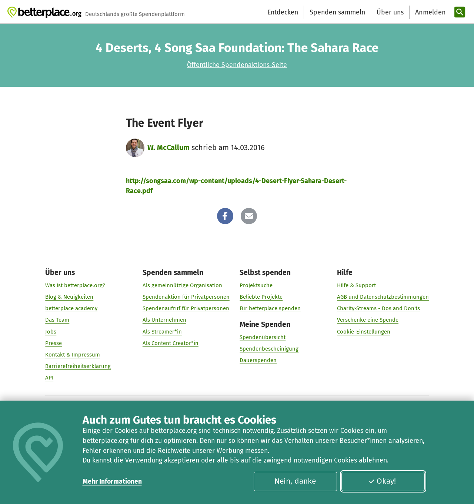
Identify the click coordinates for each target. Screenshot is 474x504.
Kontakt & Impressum (72, 354)
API (49, 378)
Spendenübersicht (263, 337)
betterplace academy (71, 308)
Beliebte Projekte (261, 297)
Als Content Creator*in (170, 343)
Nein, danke (295, 481)
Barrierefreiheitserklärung (78, 366)
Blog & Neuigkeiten (69, 297)
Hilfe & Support (356, 285)
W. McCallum (168, 147)
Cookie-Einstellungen (363, 331)
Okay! (382, 481)
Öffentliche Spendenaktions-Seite (237, 65)
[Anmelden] (430, 12)
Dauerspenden (258, 360)
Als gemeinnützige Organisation (182, 285)
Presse (53, 343)
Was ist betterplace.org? (75, 285)
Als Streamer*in (162, 331)
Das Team (57, 320)
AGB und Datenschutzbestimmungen (383, 297)
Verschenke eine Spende (367, 320)
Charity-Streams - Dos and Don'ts (378, 308)
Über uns (390, 12)
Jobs (50, 331)
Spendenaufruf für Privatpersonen (186, 308)
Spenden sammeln (337, 12)
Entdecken (282, 12)
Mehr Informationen (112, 481)
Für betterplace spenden (270, 308)
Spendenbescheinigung (269, 349)
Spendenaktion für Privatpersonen (186, 297)
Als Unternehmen (164, 320)
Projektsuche (256, 285)
